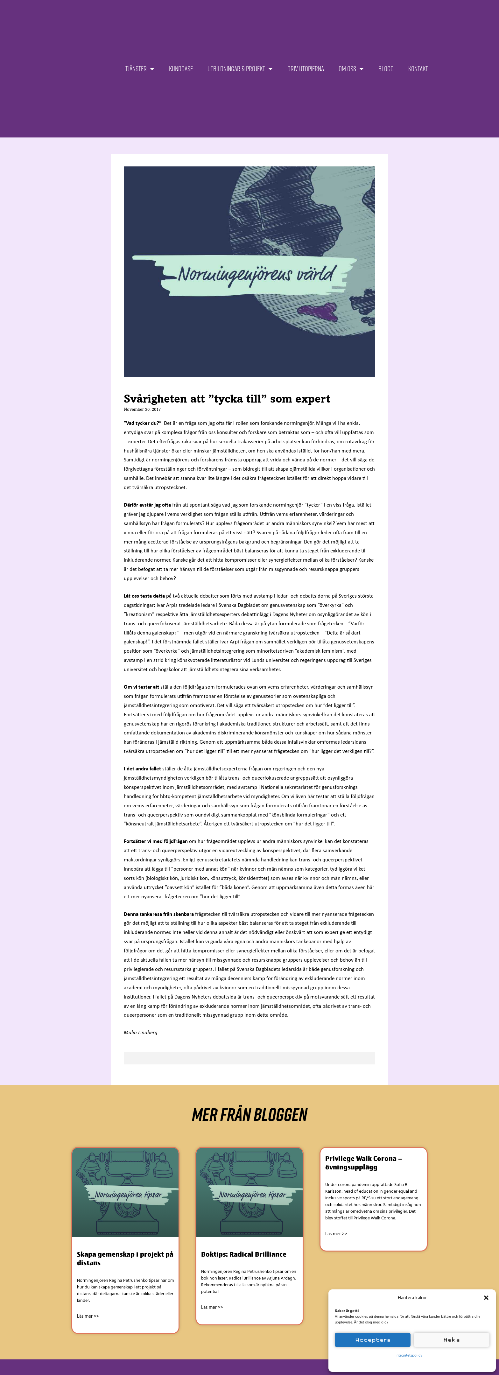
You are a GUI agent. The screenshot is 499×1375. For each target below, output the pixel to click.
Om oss (351, 69)
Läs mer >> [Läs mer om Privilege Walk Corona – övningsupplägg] (336, 1233)
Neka (451, 1340)
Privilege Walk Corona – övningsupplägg (363, 1162)
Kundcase (181, 68)
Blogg (386, 68)
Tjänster (139, 69)
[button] (486, 1297)
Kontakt (418, 68)
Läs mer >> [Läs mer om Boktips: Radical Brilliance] (212, 1307)
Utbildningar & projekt (240, 69)
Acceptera (372, 1340)
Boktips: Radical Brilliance (243, 1254)
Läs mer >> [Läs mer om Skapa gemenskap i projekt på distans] (88, 1316)
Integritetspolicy (409, 1355)
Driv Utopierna (305, 68)
